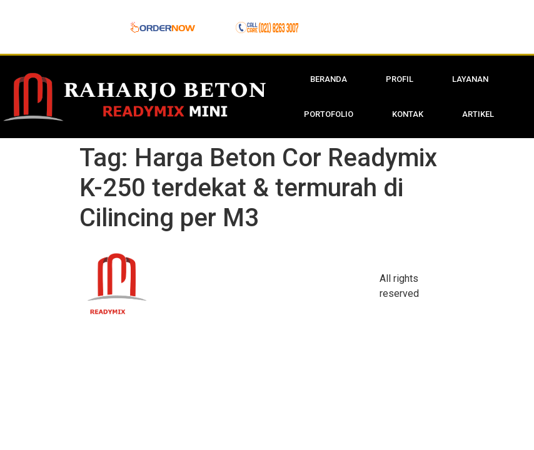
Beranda (328, 79)
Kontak (407, 114)
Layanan (470, 79)
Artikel (478, 114)
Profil (399, 79)
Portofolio (328, 114)
